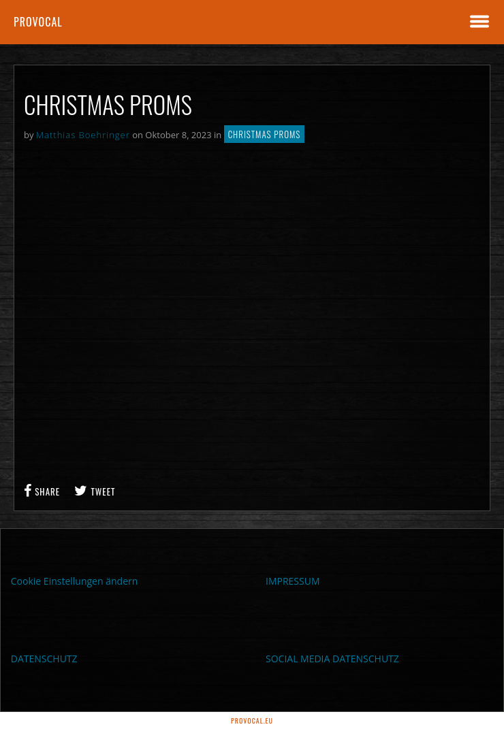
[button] (24, 704)
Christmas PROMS (264, 134)
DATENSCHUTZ (44, 658)
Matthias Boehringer (83, 135)
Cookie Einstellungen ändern (74, 580)
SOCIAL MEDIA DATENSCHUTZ (332, 658)
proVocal (38, 22)
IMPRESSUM (293, 580)
